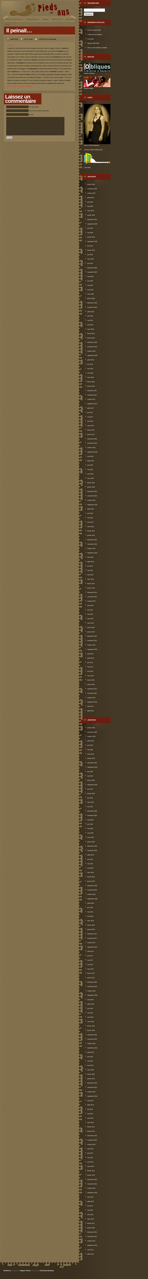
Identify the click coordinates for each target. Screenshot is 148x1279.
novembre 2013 (92, 597)
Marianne (52, 39)
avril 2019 (90, 325)
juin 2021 (90, 263)
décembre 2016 (92, 439)
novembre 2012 (92, 640)
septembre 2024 (92, 224)
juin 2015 (90, 513)
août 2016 (90, 456)
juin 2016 (90, 465)
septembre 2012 (92, 649)
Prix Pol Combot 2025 (94, 30)
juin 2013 (90, 610)
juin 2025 (90, 202)
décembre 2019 (92, 303)
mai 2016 (90, 469)
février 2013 (91, 627)
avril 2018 (90, 373)
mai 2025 (90, 206)
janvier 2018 (91, 386)
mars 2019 (90, 329)
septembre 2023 (92, 241)
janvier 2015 (91, 535)
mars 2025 (90, 211)
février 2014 (91, 583)
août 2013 (90, 605)
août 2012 (90, 654)
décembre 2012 (92, 636)
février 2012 (91, 680)
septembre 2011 (92, 702)
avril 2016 (90, 474)
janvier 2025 (91, 215)
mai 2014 (90, 570)
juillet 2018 (90, 360)
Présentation (33, 19)
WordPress (7, 1270)
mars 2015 (90, 526)
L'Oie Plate (97, 160)
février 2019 (91, 333)
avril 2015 (90, 522)
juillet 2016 (90, 461)
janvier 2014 (91, 588)
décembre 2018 (92, 342)
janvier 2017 (91, 434)
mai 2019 (90, 320)
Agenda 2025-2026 (93, 43)
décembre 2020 (92, 268)
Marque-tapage (97, 82)
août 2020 (90, 276)
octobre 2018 (91, 351)
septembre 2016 (92, 452)
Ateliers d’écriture (15, 19)
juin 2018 (90, 364)
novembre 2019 (92, 307)
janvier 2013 (91, 632)
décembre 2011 (92, 689)
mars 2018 (90, 377)
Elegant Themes (25, 1270)
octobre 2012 (91, 645)
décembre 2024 (92, 219)
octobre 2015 (91, 500)
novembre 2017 (92, 395)
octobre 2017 (91, 399)
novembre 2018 (92, 347)
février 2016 (91, 483)
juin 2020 (90, 281)
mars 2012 (90, 676)
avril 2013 (90, 618)
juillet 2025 (90, 197)
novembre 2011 (92, 693)
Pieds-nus (14, 39)
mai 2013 (90, 614)
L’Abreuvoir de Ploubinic (94, 34)
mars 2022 (90, 259)
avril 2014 (90, 575)
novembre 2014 (92, 544)
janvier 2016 (91, 487)
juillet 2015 (90, 509)
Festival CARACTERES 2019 (93, 150)
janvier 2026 (91, 184)
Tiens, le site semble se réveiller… (97, 48)
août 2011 (90, 706)
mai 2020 (90, 285)
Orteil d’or (57, 19)
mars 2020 (90, 294)
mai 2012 (90, 667)
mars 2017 (90, 425)
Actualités (70, 19)
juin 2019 (90, 316)
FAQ (8, 24)
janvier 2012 (91, 684)
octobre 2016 (91, 447)
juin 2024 (90, 228)
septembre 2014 (92, 553)
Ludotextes (43, 39)
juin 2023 (90, 246)
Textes (46, 19)
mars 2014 (90, 579)
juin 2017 (90, 412)
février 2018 (91, 382)
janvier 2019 (91, 338)
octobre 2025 (91, 193)
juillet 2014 (90, 562)
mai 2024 (90, 232)
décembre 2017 (92, 390)
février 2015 (91, 531)
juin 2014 (90, 566)
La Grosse (90, 39)
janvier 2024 (91, 237)
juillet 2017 (90, 408)
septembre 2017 (92, 404)
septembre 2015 (92, 505)
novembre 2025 (92, 189)
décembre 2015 (92, 491)
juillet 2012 (90, 658)
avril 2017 (90, 421)
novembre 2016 (92, 443)
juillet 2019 (90, 312)
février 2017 (91, 430)
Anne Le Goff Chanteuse (97, 125)
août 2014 (90, 557)
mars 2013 (90, 623)
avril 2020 (90, 290)
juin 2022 (90, 254)
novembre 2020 (92, 272)
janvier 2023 (91, 250)
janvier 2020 (91, 298)
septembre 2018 (92, 355)
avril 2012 (90, 671)
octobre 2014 (91, 548)
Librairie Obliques (97, 68)
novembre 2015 (92, 496)
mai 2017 (90, 417)
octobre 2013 (91, 601)
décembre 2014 (92, 540)
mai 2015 (90, 518)
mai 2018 (90, 369)
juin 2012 (90, 662)
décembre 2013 (92, 592)
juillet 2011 (90, 711)
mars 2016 (90, 478)
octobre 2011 (91, 698)
